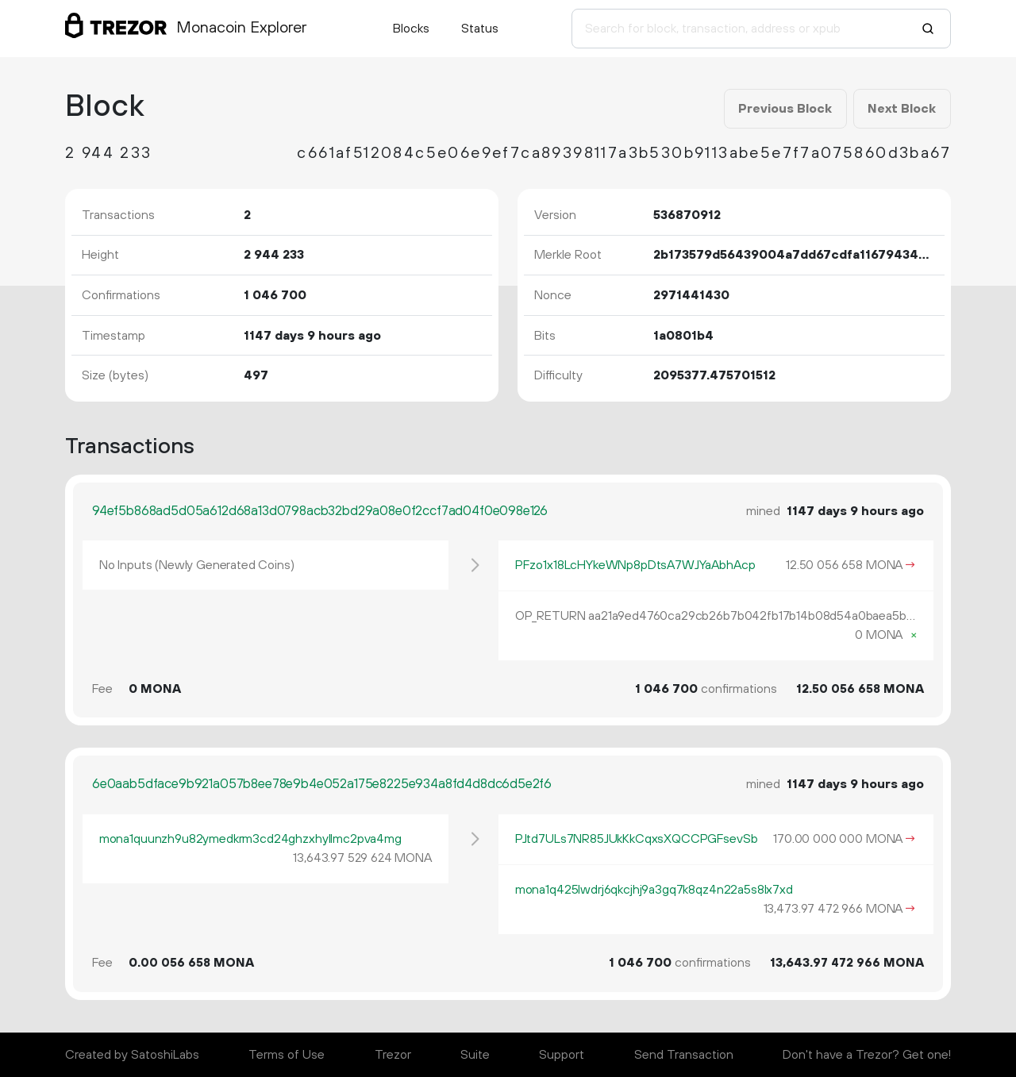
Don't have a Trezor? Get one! (867, 1055)
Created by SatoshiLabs (132, 1055)
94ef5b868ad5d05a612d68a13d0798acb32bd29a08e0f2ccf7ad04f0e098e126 (320, 511)
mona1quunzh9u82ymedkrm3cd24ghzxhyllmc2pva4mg (250, 839)
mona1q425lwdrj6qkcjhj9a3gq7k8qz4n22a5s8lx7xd (654, 890)
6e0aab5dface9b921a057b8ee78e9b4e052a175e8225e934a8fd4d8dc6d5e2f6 (322, 784)
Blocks (411, 29)
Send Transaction (683, 1055)
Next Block (902, 109)
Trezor (393, 1055)
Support (561, 1055)
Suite (475, 1055)
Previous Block (785, 109)
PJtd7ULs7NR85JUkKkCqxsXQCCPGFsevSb (636, 839)
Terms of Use (286, 1055)
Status (479, 29)
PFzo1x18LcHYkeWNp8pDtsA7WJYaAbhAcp (635, 565)
